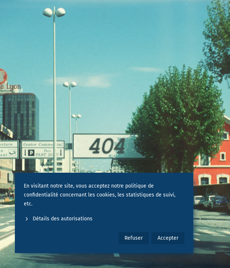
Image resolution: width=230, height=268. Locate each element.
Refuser (133, 238)
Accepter (168, 238)
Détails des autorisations (58, 219)
